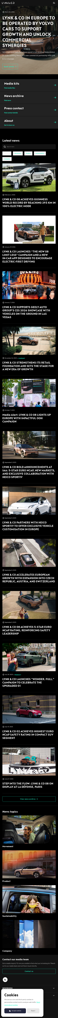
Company (7, 951)
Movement (7, 846)
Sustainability (9, 916)
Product (6, 881)
